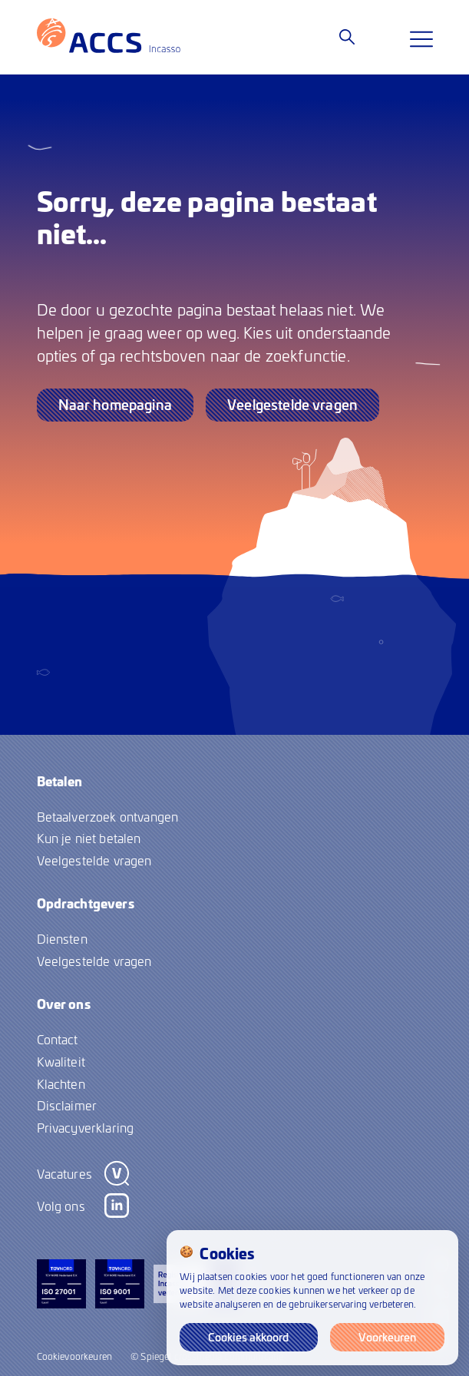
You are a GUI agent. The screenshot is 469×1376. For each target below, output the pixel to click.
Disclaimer (67, 1104)
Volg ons (61, 1205)
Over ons (64, 1003)
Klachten (61, 1083)
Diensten (62, 938)
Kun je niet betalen (89, 837)
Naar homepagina (115, 404)
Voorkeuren (387, 1337)
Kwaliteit (61, 1061)
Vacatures (64, 1173)
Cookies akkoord (248, 1337)
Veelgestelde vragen (292, 404)
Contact (57, 1038)
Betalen (60, 781)
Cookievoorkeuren (75, 1356)
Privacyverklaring (85, 1127)
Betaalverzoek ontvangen (108, 816)
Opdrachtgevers (85, 903)
